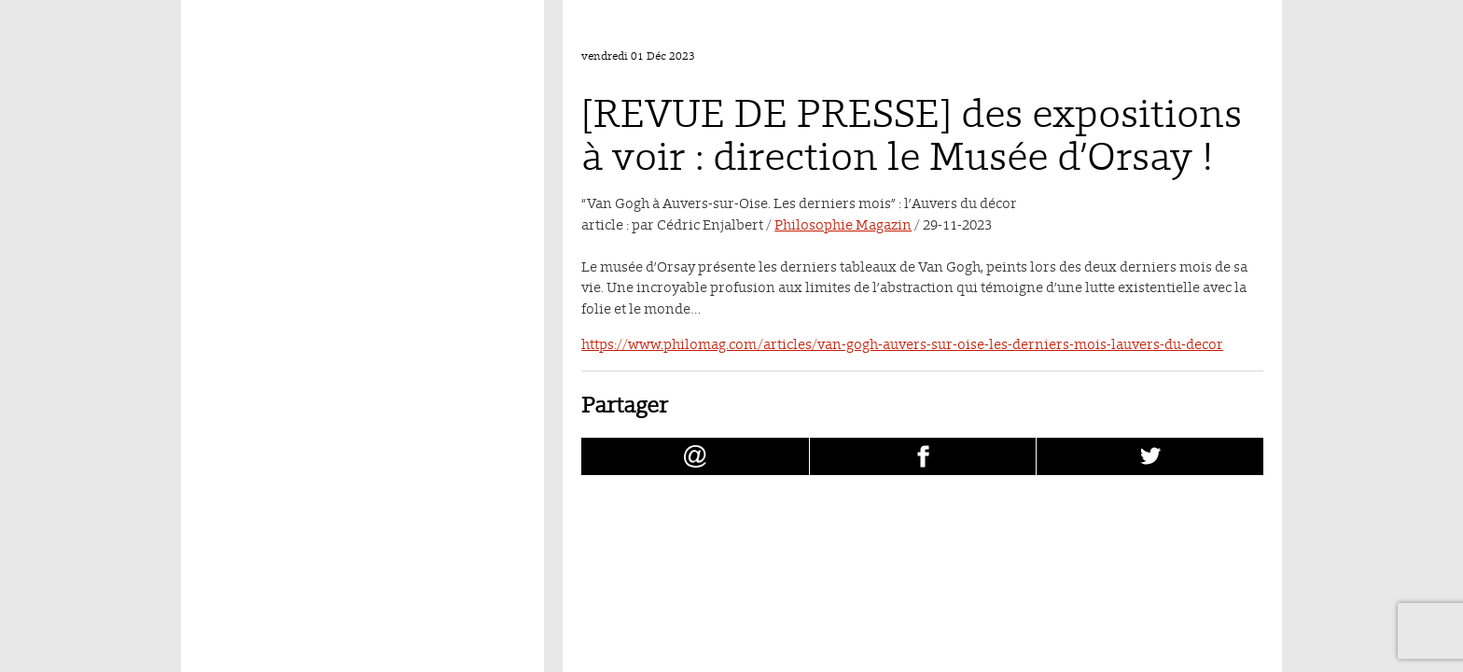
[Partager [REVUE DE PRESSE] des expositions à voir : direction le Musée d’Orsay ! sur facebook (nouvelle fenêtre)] (923, 456)
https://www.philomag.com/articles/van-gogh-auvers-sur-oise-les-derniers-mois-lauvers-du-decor (902, 344)
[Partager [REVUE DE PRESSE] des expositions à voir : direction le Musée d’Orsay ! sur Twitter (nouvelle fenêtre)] (1150, 456)
